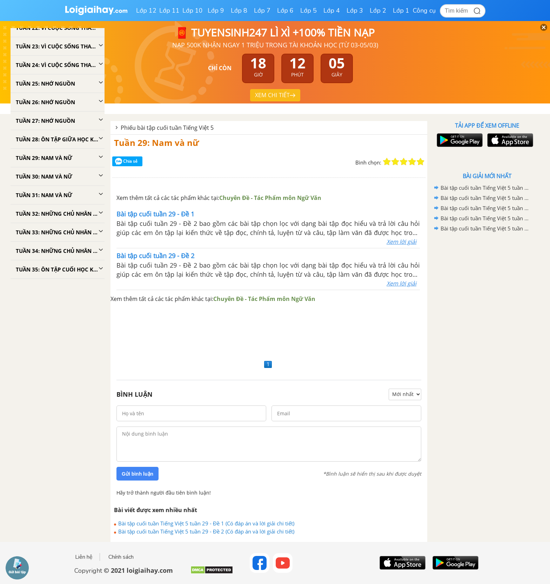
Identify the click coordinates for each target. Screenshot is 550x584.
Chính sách (121, 557)
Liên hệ (84, 557)
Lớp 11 (169, 10)
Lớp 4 (331, 10)
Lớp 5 (308, 10)
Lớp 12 (146, 10)
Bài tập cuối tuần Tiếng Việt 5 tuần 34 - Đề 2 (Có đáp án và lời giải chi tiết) (486, 208)
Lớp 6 (285, 10)
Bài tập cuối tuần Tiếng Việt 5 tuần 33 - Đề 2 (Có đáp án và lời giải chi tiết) (486, 228)
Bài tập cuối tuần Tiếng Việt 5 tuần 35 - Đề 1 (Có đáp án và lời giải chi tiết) (486, 197)
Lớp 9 (216, 10)
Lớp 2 (378, 10)
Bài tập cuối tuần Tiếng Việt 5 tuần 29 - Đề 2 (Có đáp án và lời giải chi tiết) (206, 531)
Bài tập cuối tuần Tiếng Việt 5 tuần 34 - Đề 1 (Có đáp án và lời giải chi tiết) (486, 218)
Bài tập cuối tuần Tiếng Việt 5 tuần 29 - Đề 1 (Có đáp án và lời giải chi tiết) (206, 523)
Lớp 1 (401, 10)
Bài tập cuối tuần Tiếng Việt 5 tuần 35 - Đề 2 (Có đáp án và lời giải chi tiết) (486, 187)
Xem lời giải (401, 242)
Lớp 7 (262, 10)
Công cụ (424, 10)
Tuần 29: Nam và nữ (156, 142)
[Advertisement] (268, 331)
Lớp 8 (239, 10)
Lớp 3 (355, 10)
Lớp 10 (192, 10)
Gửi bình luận (137, 474)
